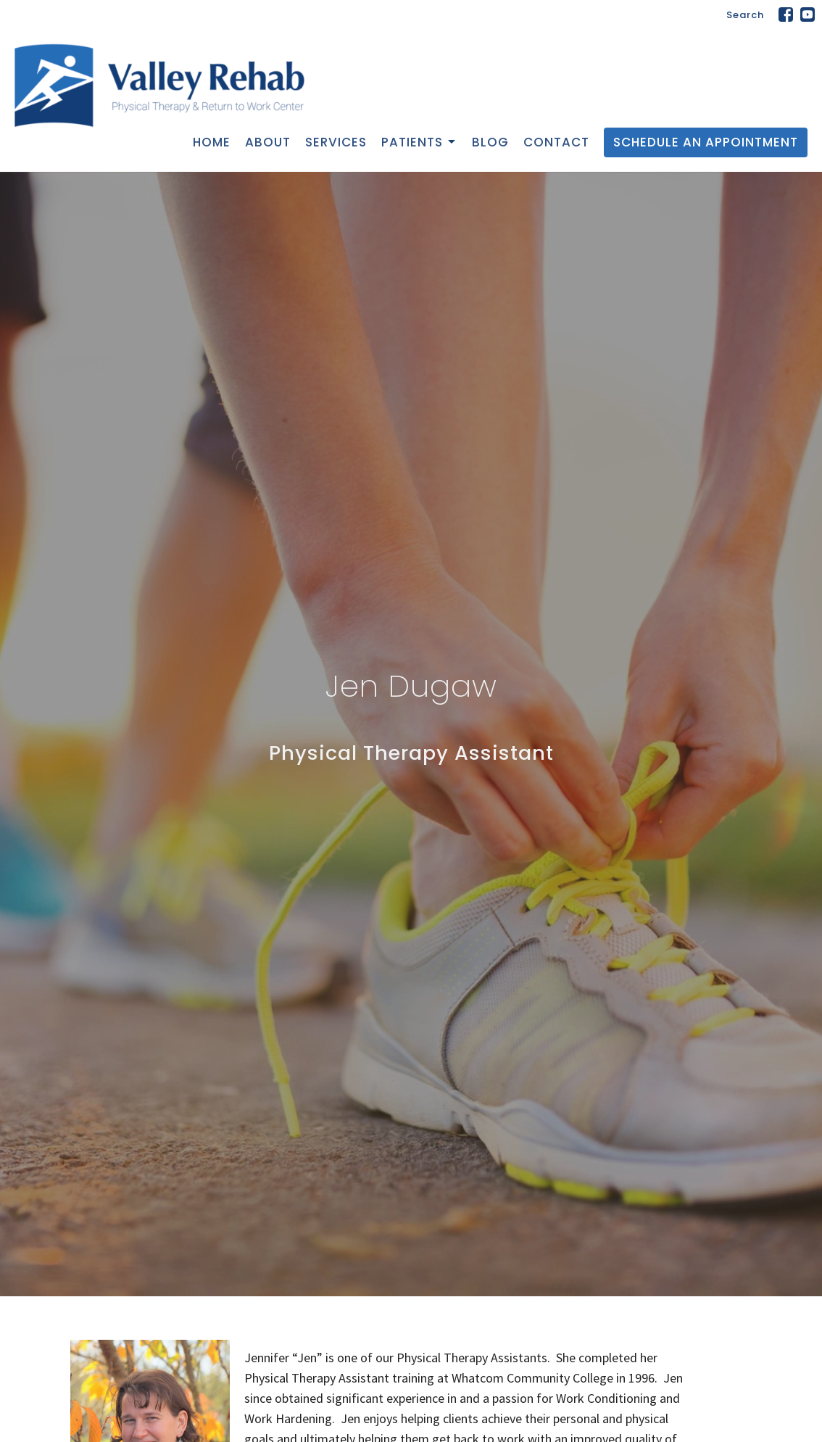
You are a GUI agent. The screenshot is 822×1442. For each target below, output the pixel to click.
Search (745, 15)
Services (336, 142)
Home (212, 142)
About (268, 142)
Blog (490, 142)
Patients (419, 142)
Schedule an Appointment (705, 142)
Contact (556, 142)
